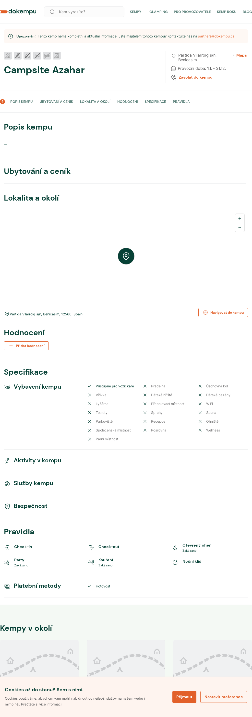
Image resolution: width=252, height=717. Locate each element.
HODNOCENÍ (127, 102)
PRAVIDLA (181, 102)
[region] (126, 256)
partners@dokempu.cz (216, 36)
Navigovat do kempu (223, 312)
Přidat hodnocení (26, 346)
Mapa (240, 55)
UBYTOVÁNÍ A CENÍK (56, 102)
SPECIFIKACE (155, 102)
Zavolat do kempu (196, 77)
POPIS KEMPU (21, 102)
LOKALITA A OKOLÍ (95, 102)
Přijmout (184, 696)
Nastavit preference (223, 696)
